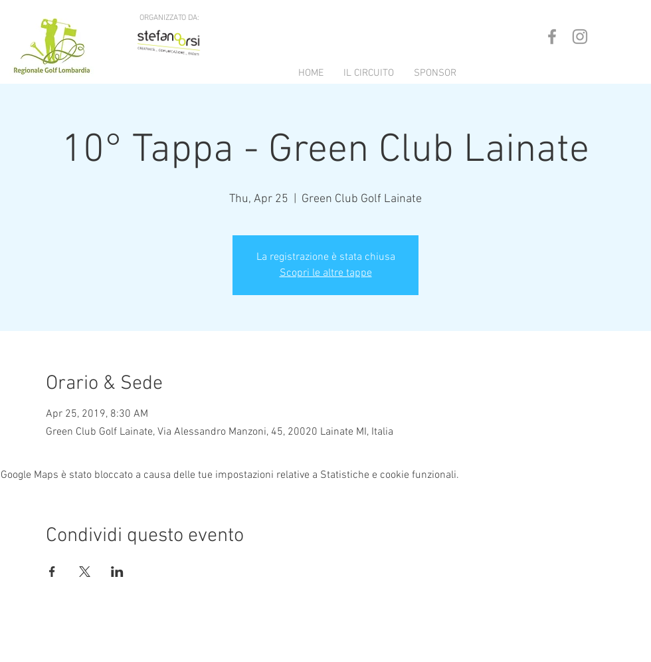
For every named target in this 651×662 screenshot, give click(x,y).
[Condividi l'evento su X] (84, 571)
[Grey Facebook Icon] (552, 37)
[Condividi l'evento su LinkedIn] (117, 571)
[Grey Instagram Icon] (580, 37)
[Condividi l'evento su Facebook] (52, 571)
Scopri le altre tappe (326, 273)
